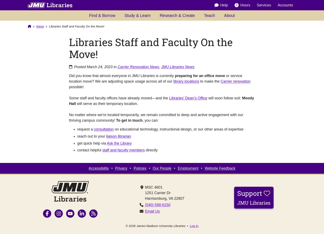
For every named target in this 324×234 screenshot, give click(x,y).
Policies (139, 168)
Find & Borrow (102, 15)
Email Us (152, 211)
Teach (209, 15)
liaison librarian (118, 136)
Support (253, 197)
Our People (162, 168)
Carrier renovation (235, 81)
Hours (242, 5)
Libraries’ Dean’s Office (188, 98)
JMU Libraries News (177, 67)
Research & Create (177, 15)
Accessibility (99, 168)
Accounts (285, 5)
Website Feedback (220, 168)
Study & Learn (137, 15)
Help (221, 5)
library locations (186, 81)
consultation (104, 129)
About (229, 15)
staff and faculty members (123, 150)
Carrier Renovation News (138, 67)
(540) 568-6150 (157, 205)
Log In (194, 225)
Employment (188, 168)
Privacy (121, 168)
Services (264, 5)
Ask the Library (119, 143)
